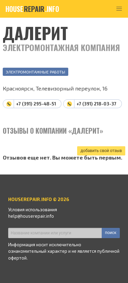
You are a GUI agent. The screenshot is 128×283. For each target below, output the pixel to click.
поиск (110, 232)
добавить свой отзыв (101, 150)
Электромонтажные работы (35, 71)
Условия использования (32, 209)
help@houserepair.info (31, 216)
